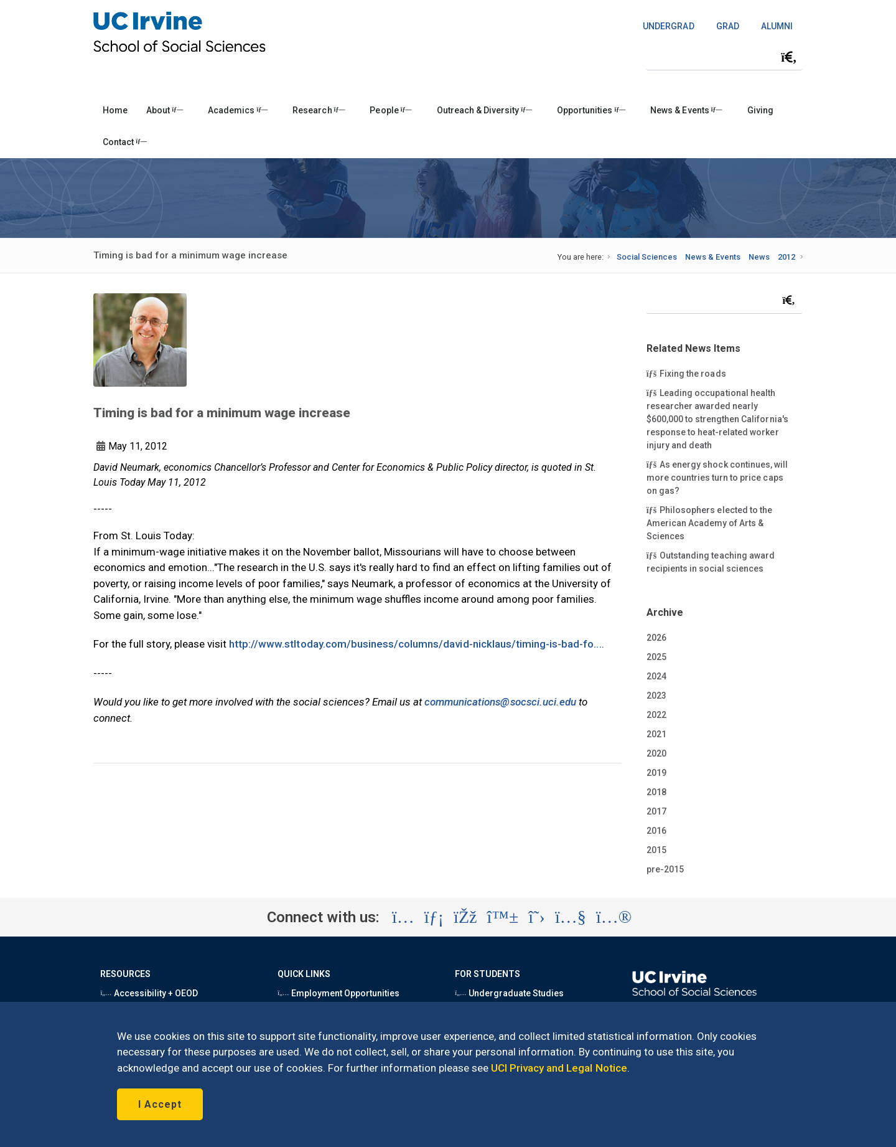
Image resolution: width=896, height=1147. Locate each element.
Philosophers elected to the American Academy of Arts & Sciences (709, 522)
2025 (656, 657)
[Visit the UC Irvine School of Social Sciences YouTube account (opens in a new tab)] (570, 917)
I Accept (160, 1104)
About (164, 110)
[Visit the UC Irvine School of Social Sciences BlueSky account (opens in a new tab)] (503, 917)
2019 (656, 773)
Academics (238, 110)
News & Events (686, 110)
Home (115, 110)
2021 (656, 734)
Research (318, 110)
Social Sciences (647, 257)
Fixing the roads (687, 373)
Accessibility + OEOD (149, 993)
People (390, 110)
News (759, 257)
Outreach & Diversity (484, 110)
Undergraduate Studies (509, 993)
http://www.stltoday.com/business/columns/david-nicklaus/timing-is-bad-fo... (415, 644)
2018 (656, 792)
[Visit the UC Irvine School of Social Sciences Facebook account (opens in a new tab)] (465, 917)
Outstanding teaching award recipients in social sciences (710, 561)
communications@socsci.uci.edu (500, 702)
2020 (656, 753)
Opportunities (591, 110)
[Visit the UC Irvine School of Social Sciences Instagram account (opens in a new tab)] (403, 917)
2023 (656, 696)
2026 (656, 638)
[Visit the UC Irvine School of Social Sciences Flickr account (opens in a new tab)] (614, 917)
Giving (760, 110)
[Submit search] (789, 57)
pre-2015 (665, 869)
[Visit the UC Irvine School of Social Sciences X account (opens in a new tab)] (536, 917)
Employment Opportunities (338, 993)
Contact (125, 142)
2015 (656, 850)
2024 (656, 676)
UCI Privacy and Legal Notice (559, 1068)
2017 (656, 811)
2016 (656, 831)
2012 (786, 257)
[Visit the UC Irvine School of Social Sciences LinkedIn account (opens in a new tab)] (434, 917)
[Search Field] (724, 57)
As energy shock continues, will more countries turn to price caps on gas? (717, 477)
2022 (656, 715)
